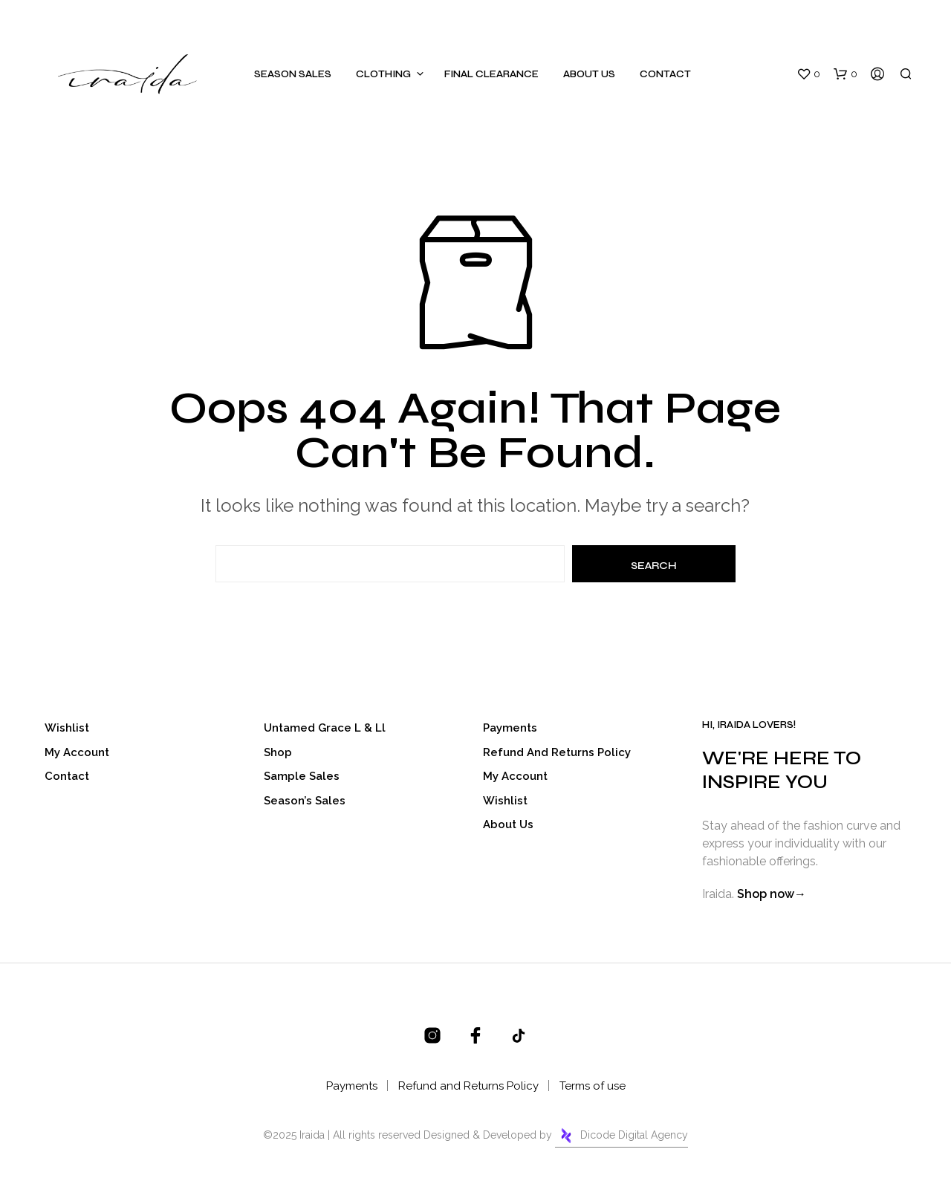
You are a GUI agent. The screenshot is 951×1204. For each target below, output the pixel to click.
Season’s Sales (304, 800)
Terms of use (592, 1086)
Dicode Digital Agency (621, 1136)
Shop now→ (771, 894)
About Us (589, 74)
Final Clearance (491, 74)
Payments (510, 728)
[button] (808, 74)
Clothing (383, 74)
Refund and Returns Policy (557, 752)
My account (77, 752)
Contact (665, 74)
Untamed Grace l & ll (325, 728)
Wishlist (67, 728)
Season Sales (292, 74)
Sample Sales (302, 776)
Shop (278, 752)
